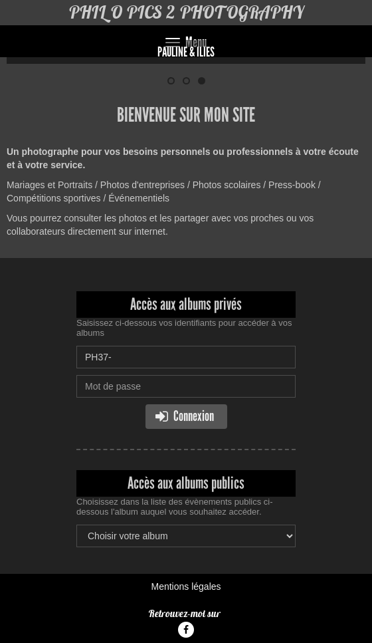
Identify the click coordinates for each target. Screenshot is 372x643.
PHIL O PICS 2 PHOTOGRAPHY (186, 12)
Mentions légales (186, 586)
